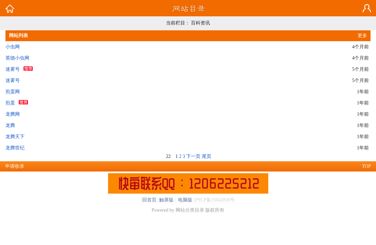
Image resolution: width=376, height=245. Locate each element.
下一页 (193, 156)
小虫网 (12, 46)
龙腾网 (12, 114)
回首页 (149, 199)
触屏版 (166, 199)
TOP (366, 166)
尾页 (206, 156)
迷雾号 (12, 69)
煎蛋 (10, 102)
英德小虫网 (17, 58)
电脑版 (184, 199)
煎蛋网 (12, 91)
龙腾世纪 (15, 147)
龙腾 (10, 125)
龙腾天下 (15, 136)
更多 (362, 35)
